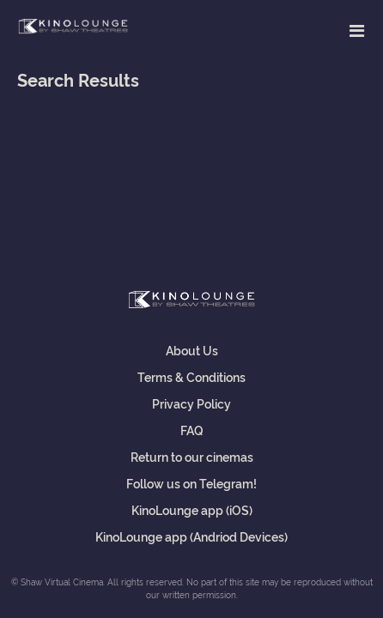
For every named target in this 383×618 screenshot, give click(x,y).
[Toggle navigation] (356, 30)
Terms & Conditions (191, 376)
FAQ (192, 429)
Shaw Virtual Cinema (73, 27)
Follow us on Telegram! (191, 483)
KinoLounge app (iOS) (191, 509)
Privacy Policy (191, 403)
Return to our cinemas (192, 456)
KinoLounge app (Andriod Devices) (191, 536)
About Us (192, 350)
